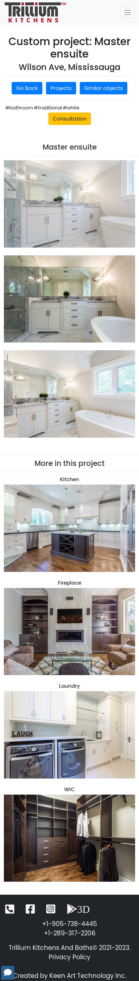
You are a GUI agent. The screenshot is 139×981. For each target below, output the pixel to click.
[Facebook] (30, 911)
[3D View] (78, 911)
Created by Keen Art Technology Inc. (69, 975)
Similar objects (103, 88)
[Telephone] (9, 911)
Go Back (27, 88)
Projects (61, 88)
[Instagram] (51, 911)
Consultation (70, 118)
